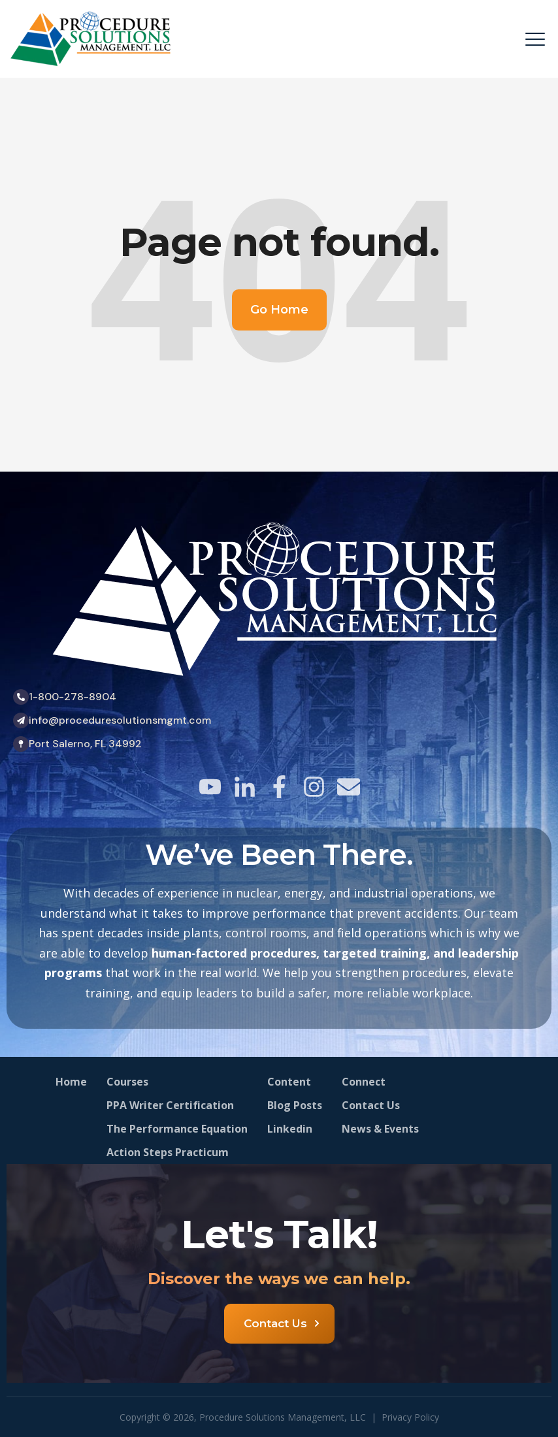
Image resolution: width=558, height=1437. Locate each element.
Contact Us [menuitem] (371, 1105)
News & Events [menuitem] (380, 1129)
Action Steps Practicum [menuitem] (168, 1152)
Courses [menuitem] (127, 1081)
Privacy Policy (410, 1417)
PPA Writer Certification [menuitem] (170, 1105)
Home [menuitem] (71, 1081)
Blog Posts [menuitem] (294, 1105)
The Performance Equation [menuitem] (177, 1129)
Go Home (279, 309)
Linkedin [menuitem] (289, 1129)
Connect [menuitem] (364, 1081)
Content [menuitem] (289, 1081)
